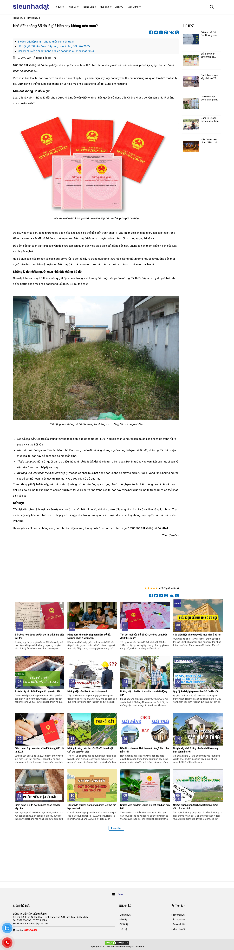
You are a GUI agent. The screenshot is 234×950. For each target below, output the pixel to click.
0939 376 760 (24, 920)
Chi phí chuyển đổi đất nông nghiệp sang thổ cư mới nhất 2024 (56, 51)
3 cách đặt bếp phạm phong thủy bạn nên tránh (46, 41)
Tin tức (58, 6)
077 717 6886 (40, 920)
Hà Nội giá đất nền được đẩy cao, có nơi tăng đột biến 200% (54, 46)
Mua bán (104, 6)
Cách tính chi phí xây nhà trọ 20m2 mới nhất (210, 78)
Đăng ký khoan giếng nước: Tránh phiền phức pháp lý (210, 123)
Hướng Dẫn (88, 6)
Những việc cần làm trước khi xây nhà (87, 691)
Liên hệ (123, 929)
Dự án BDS (125, 914)
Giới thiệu (124, 924)
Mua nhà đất (179, 929)
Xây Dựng (133, 6)
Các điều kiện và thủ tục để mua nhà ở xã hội (197, 634)
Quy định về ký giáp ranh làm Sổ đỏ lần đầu (196, 691)
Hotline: (26, 930)
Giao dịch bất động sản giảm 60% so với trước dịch (210, 101)
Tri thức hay (179, 919)
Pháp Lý (72, 6)
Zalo (117, 894)
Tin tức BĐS (179, 914)
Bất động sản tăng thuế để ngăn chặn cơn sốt (209, 58)
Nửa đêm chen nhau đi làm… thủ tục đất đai (210, 142)
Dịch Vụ (119, 6)
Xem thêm (116, 828)
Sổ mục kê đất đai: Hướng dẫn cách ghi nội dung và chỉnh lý (210, 37)
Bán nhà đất (179, 924)
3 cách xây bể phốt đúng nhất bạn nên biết (37, 691)
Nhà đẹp (124, 919)
